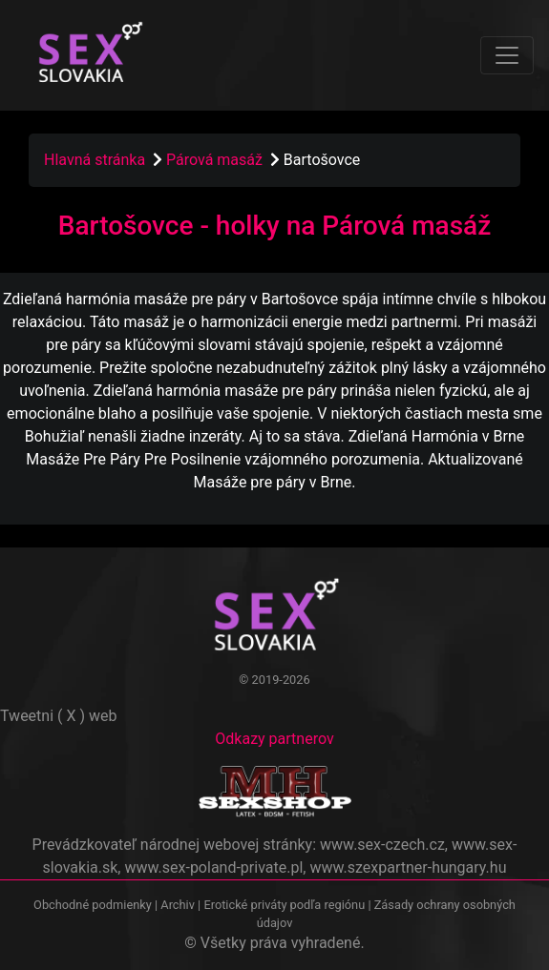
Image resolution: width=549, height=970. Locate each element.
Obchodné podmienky (94, 905)
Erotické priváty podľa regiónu (284, 905)
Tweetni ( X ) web (58, 716)
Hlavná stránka (94, 160)
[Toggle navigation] (507, 55)
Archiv (177, 905)
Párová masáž (216, 160)
